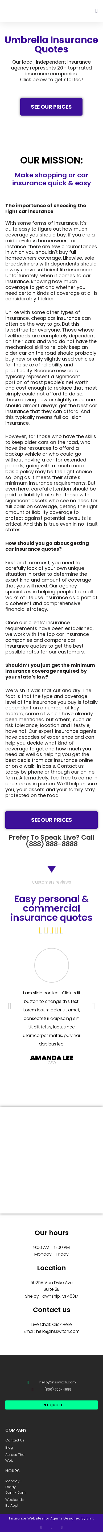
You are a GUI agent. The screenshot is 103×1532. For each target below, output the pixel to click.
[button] (96, 10)
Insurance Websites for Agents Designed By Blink (51, 1518)
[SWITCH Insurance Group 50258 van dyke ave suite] (51, 1160)
